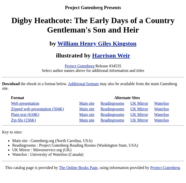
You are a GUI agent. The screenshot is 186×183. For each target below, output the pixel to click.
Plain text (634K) (25, 114)
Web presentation (25, 103)
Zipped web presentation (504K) (37, 109)
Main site (87, 103)
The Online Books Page (78, 167)
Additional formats (83, 84)
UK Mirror (139, 103)
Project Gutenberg (80, 66)
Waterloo (161, 103)
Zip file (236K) (23, 120)
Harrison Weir (111, 55)
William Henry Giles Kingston (96, 43)
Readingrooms (112, 103)
